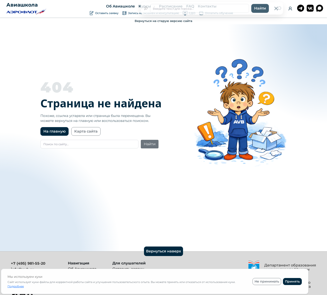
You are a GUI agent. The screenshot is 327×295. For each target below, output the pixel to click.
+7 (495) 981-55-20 (28, 263)
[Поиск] (279, 8)
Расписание (170, 6)
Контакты (207, 6)
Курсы (145, 6)
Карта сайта (86, 131)
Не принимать (267, 281)
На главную (54, 131)
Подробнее (15, 286)
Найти (150, 144)
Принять (292, 281)
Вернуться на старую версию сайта (163, 21)
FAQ (190, 6)
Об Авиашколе (120, 6)
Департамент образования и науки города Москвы (290, 267)
